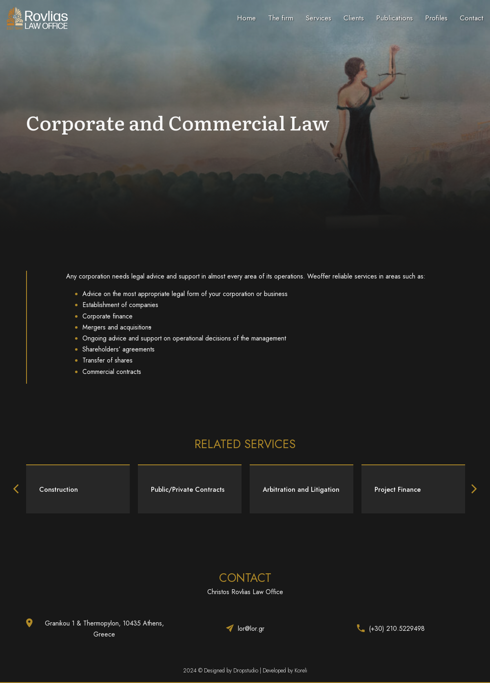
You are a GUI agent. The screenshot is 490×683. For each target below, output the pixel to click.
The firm (280, 18)
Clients (354, 18)
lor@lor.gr (251, 628)
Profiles (436, 18)
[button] (16, 489)
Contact (471, 18)
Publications (394, 18)
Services (318, 18)
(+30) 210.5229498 (397, 628)
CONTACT (245, 577)
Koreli (301, 670)
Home (246, 18)
